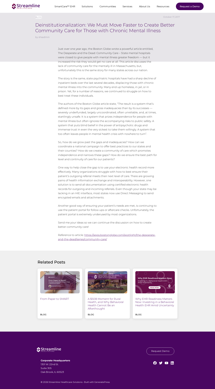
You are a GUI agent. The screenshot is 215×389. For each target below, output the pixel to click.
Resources (163, 6)
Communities (108, 6)
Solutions (87, 6)
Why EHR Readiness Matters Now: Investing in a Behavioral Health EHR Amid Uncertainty (154, 302)
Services (127, 6)
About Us (144, 6)
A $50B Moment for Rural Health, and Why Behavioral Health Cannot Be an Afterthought (106, 303)
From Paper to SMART (54, 298)
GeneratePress (102, 382)
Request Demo (160, 351)
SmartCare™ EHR (65, 6)
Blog (38, 17)
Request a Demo (190, 6)
